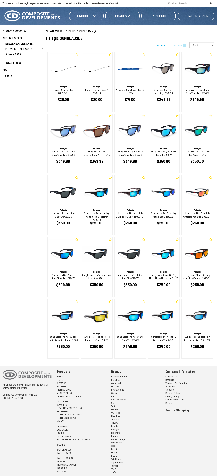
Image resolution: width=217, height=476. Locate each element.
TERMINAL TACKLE (66, 465)
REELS (60, 376)
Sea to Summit (118, 399)
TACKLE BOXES (65, 458)
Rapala (114, 436)
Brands (122, 16)
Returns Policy (172, 393)
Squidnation (117, 462)
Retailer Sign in (196, 16)
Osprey (114, 393)
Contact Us (171, 376)
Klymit (114, 456)
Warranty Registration (176, 383)
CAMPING (62, 405)
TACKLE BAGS (64, 453)
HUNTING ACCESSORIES (69, 414)
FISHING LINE (64, 389)
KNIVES (61, 421)
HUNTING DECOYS (66, 418)
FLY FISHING (63, 411)
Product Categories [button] (14, 30)
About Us (170, 386)
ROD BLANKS (64, 436)
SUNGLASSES (13, 54)
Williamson (117, 442)
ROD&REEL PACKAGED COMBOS (74, 439)
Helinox (115, 386)
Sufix (113, 472)
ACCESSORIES (64, 393)
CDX (5, 70)
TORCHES (62, 468)
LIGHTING (62, 426)
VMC (113, 469)
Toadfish (115, 419)
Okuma (114, 409)
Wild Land (116, 459)
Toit (113, 406)
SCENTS (61, 444)
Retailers (169, 380)
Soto (113, 403)
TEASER (61, 461)
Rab (113, 396)
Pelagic (7, 75)
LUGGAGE (62, 429)
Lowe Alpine (117, 389)
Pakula (114, 426)
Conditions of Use (174, 399)
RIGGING (61, 386)
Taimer (114, 465)
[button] (23, 63)
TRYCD (114, 423)
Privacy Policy (172, 396)
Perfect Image (118, 439)
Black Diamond (119, 376)
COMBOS (61, 383)
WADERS (61, 471)
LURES (60, 433)
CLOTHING (62, 401)
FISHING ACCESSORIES (69, 396)
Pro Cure (115, 432)
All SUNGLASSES (12, 38)
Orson (114, 452)
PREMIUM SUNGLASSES (24, 48)
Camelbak (116, 383)
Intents (114, 449)
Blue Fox (115, 380)
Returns (169, 403)
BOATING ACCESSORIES (69, 408)
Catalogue (158, 16)
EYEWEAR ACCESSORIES (19, 43)
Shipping (170, 389)
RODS (60, 380)
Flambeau (116, 416)
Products (86, 16)
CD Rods (115, 413)
